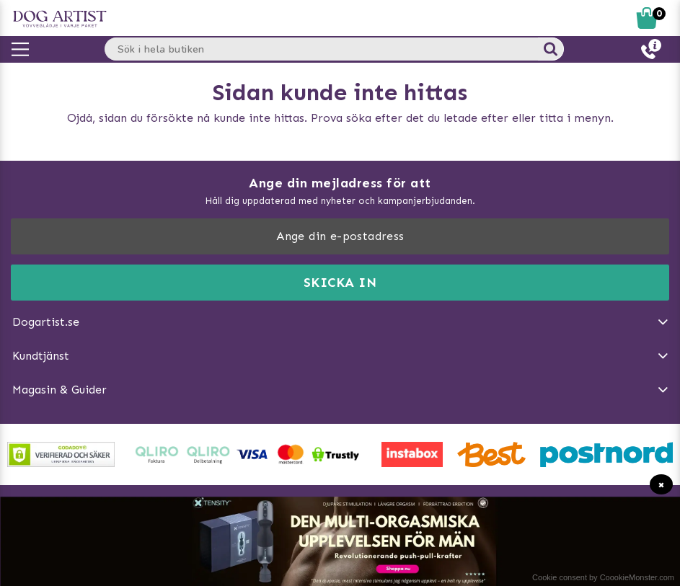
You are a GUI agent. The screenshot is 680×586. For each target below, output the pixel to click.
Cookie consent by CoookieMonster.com (603, 577)
